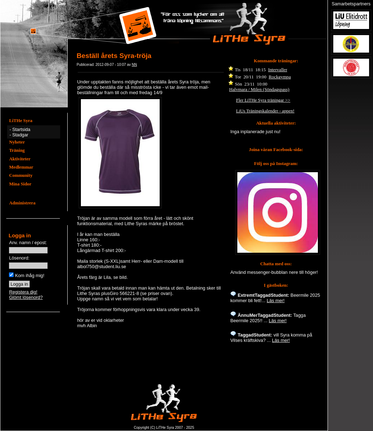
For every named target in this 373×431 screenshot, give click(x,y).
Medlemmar (21, 167)
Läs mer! (276, 300)
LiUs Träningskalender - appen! (265, 110)
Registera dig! (23, 292)
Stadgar (20, 134)
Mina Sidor (20, 184)
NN (134, 65)
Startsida (21, 129)
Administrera (22, 202)
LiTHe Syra (20, 120)
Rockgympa (280, 76)
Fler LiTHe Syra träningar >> (263, 100)
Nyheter (17, 142)
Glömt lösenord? (26, 297)
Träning (17, 150)
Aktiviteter (19, 158)
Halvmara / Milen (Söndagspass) (259, 89)
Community (20, 175)
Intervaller (277, 69)
